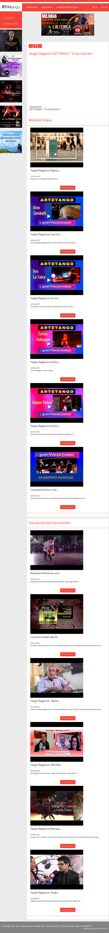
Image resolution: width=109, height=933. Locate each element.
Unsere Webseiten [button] (67, 7)
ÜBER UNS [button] (47, 7)
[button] (56, 147)
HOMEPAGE (32, 7)
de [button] (94, 7)
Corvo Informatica (100, 928)
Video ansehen (67, 187)
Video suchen (11, 23)
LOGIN (104, 7)
